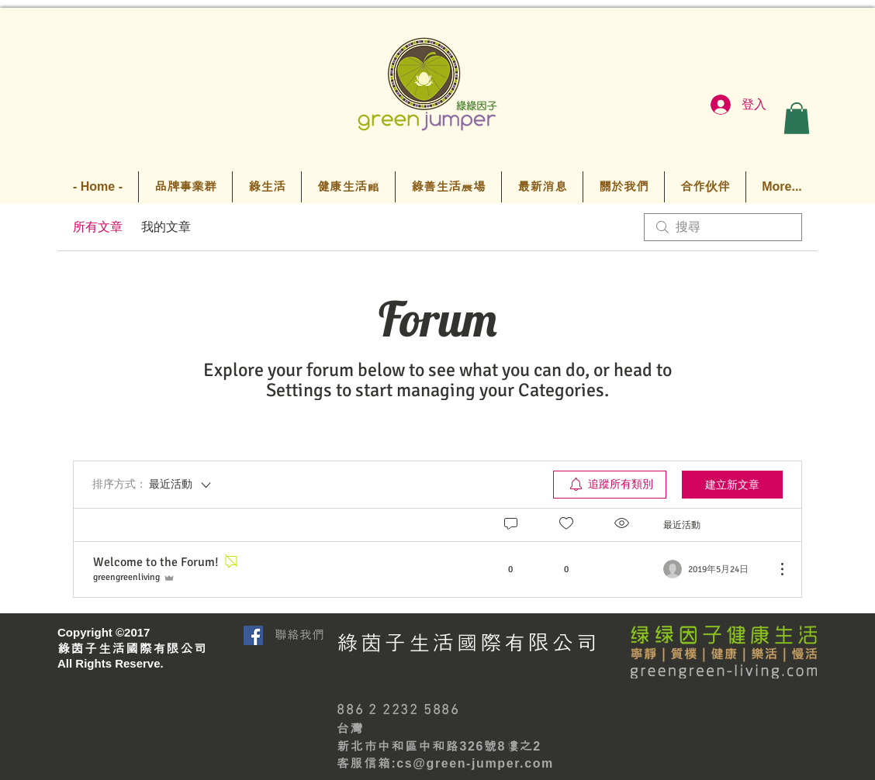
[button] (796, 118)
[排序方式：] (152, 484)
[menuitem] (609, 485)
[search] (723, 227)
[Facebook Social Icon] (253, 635)
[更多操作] (774, 569)
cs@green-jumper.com (475, 763)
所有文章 (98, 227)
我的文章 (166, 227)
